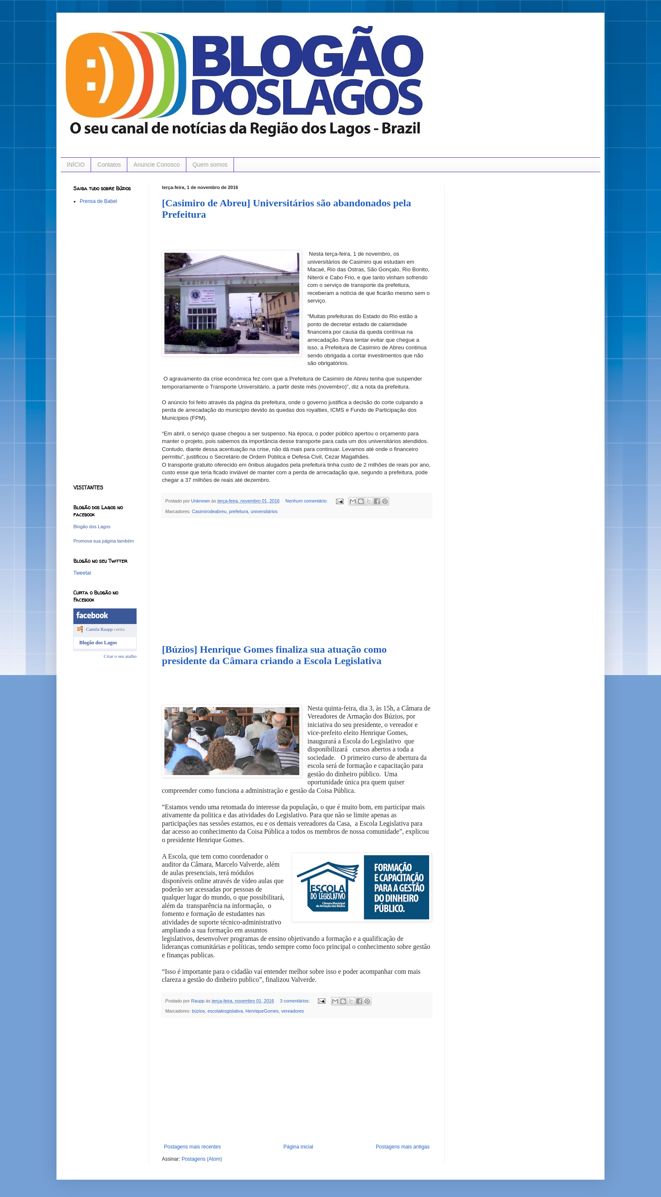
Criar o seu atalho (120, 656)
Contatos (109, 164)
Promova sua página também (103, 540)
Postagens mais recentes (192, 1147)
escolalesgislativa (225, 1010)
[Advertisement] (297, 581)
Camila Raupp (99, 629)
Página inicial (298, 1147)
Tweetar (82, 573)
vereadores (292, 1010)
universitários (264, 511)
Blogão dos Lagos (91, 526)
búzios (198, 1010)
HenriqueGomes (262, 1010)
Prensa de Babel (98, 201)
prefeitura (238, 511)
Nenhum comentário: (307, 500)
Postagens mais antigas (403, 1147)
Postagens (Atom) (202, 1159)
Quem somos (210, 164)
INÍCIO (76, 164)
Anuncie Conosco (157, 164)
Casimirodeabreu (209, 511)
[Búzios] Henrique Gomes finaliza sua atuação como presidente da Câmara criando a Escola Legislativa (274, 655)
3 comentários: (295, 1000)
